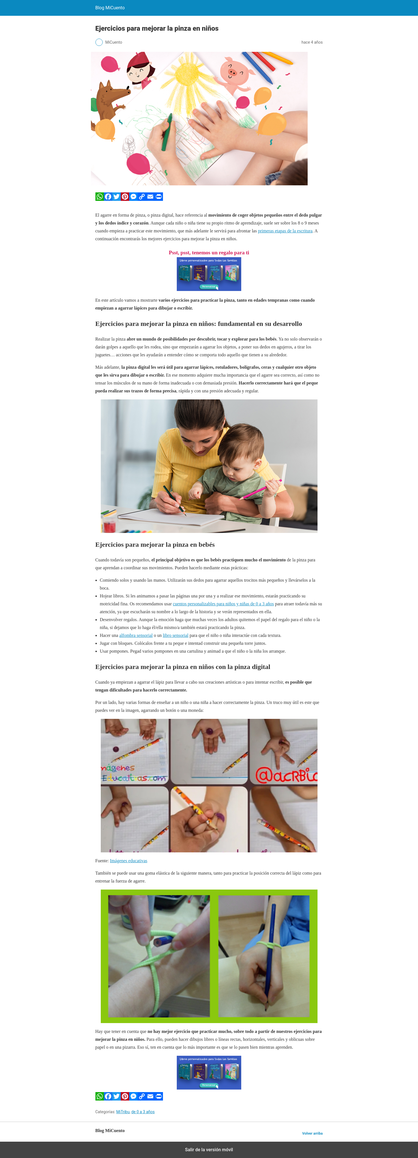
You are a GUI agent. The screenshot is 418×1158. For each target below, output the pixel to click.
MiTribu (122, 1112)
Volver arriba (312, 1133)
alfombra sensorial (136, 635)
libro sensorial (175, 635)
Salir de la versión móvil (209, 1149)
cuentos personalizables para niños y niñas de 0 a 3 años (223, 603)
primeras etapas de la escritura (285, 230)
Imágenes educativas (128, 860)
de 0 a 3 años (143, 1112)
